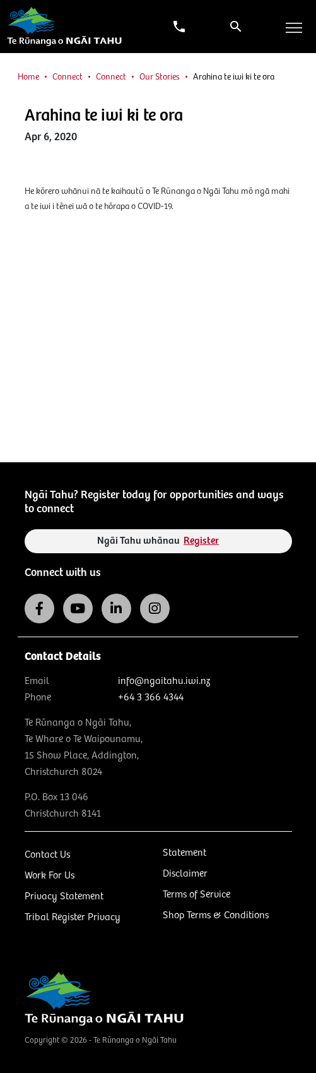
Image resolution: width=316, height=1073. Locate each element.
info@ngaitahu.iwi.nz (164, 681)
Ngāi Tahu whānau (158, 541)
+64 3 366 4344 (151, 697)
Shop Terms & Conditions (216, 915)
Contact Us (47, 854)
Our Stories (159, 77)
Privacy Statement (64, 896)
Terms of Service (196, 894)
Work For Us (49, 875)
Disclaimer (185, 873)
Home (28, 77)
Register (201, 541)
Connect (67, 77)
